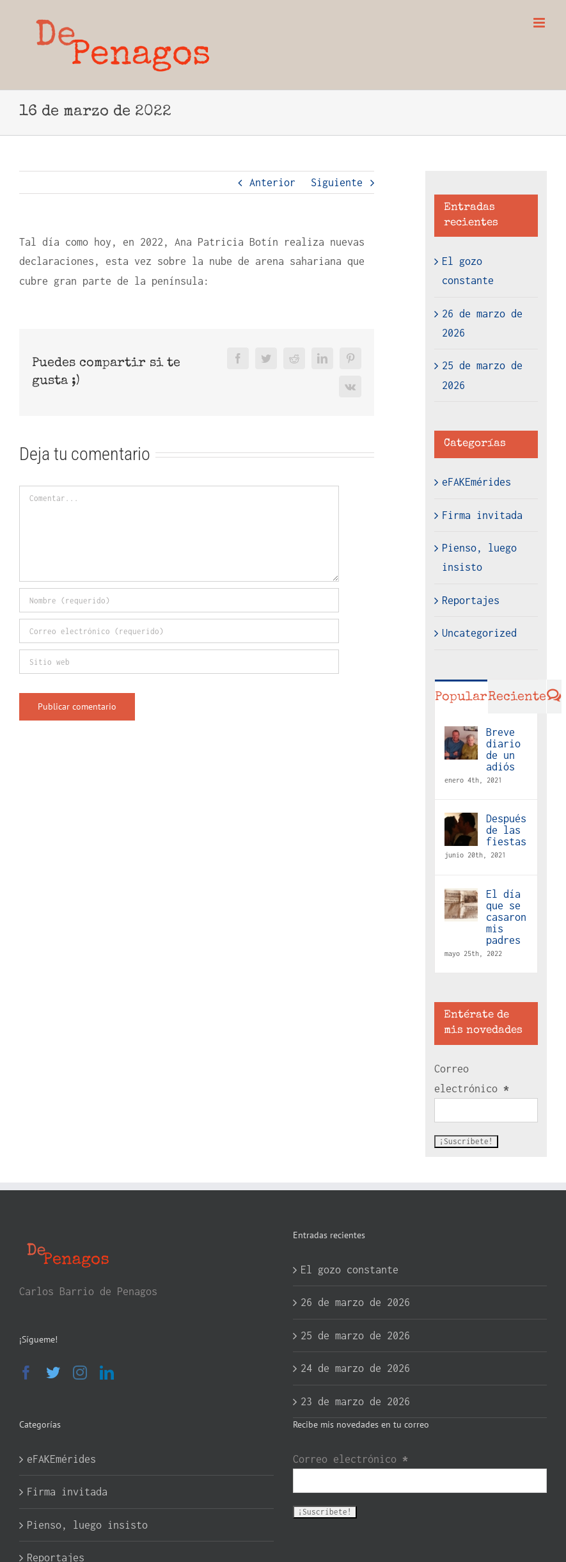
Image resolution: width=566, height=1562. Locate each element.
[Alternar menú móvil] (540, 22)
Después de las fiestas (506, 830)
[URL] (179, 662)
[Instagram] (80, 1373)
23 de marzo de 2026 (355, 1401)
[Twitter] (53, 1373)
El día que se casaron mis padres (506, 917)
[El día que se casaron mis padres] (461, 898)
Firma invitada (482, 515)
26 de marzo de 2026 (355, 1302)
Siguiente (337, 182)
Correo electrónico (471, 1078)
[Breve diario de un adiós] (461, 736)
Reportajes (470, 600)
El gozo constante (349, 1269)
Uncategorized (479, 633)
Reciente (517, 697)
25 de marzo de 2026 (355, 1335)
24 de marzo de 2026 (355, 1368)
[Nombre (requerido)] (179, 600)
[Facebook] (26, 1373)
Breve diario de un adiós (503, 749)
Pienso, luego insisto (479, 557)
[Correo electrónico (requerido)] (179, 631)
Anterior (272, 182)
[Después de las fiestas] (461, 822)
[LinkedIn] (107, 1373)
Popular (461, 697)
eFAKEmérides (476, 482)
